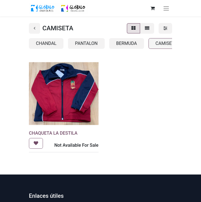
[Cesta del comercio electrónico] (152, 8)
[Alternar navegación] (166, 8)
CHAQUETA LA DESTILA (53, 133)
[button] (36, 143)
